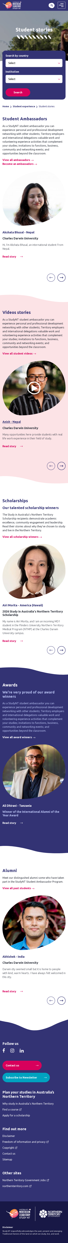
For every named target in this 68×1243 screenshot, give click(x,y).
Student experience (24, 106)
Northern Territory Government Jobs (24, 1180)
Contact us (12, 1065)
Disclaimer (8, 1135)
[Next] (61, 278)
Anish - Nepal (11, 421)
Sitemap (7, 1159)
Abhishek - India (13, 956)
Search (51, 5)
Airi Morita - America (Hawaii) (22, 605)
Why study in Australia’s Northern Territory (28, 1103)
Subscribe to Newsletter (21, 1077)
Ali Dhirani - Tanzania (17, 805)
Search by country (17, 55)
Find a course (10, 1109)
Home (5, 106)
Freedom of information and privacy (23, 1141)
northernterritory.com (15, 1186)
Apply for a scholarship (16, 1115)
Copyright (8, 1147)
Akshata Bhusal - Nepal (18, 232)
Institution (12, 71)
